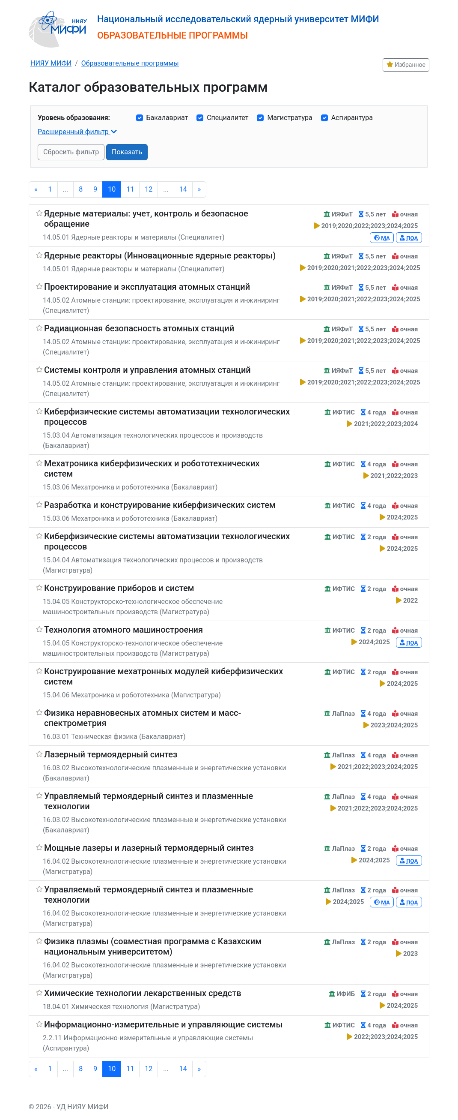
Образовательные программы (130, 63)
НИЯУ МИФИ (50, 63)
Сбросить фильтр (71, 152)
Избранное (406, 64)
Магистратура (289, 118)
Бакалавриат (167, 118)
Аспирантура (352, 118)
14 (183, 189)
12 (148, 189)
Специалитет (227, 118)
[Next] (199, 189)
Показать (127, 152)
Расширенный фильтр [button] (74, 132)
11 (130, 189)
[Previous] (36, 189)
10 (112, 189)
